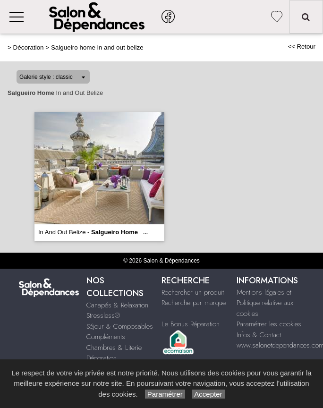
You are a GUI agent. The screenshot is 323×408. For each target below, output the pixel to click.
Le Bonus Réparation (191, 324)
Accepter (208, 394)
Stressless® (103, 315)
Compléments (105, 337)
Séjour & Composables (119, 326)
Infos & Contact (259, 335)
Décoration (28, 47)
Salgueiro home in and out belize (97, 47)
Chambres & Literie (114, 347)
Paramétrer (165, 394)
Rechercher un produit (193, 292)
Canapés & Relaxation (117, 305)
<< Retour (301, 46)
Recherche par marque (194, 303)
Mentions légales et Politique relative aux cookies (265, 303)
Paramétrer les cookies (269, 324)
